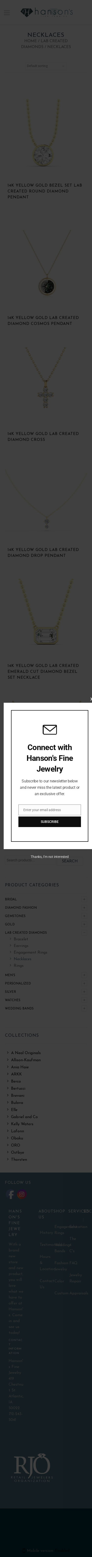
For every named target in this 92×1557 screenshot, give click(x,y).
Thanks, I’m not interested (49, 857)
